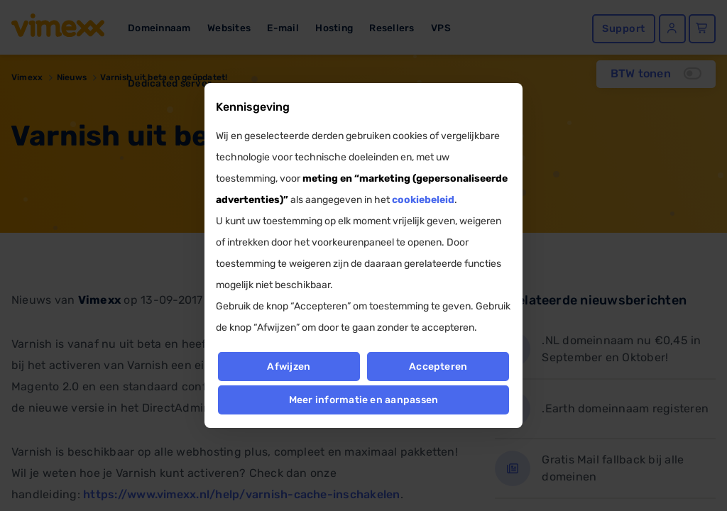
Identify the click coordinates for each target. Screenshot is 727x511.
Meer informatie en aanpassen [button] (364, 400)
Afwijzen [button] (288, 367)
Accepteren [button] (438, 367)
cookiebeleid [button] (423, 200)
